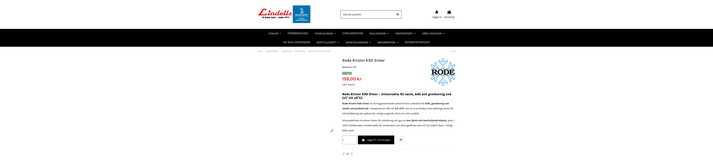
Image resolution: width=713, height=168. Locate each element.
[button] (433, 33)
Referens (347, 67)
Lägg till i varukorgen (376, 139)
